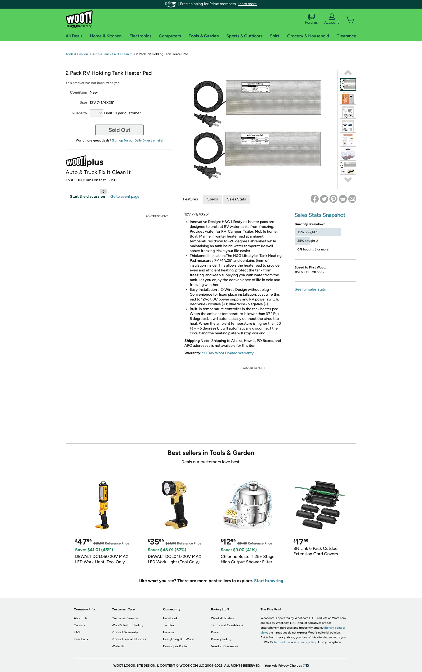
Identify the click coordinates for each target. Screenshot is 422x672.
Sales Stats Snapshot (320, 215)
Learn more (247, 4)
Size (83, 102)
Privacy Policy (221, 639)
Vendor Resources (224, 646)
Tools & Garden (77, 54)
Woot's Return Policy (127, 625)
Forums (311, 19)
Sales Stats (236, 199)
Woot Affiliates (222, 618)
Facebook (170, 618)
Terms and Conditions (227, 625)
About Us (80, 618)
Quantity (79, 113)
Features (190, 199)
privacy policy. (307, 642)
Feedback (81, 639)
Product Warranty (125, 632)
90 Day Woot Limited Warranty (228, 353)
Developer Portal (175, 646)
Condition (78, 92)
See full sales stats (310, 289)
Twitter (168, 625)
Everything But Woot (178, 639)
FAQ (77, 632)
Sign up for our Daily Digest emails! (137, 140)
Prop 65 (216, 632)
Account (331, 19)
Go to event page (124, 196)
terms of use (282, 642)
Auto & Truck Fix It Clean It (112, 54)
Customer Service (125, 618)
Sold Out (120, 130)
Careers (79, 625)
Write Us (118, 646)
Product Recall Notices (129, 639)
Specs (212, 199)
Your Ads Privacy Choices (283, 665)
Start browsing (268, 580)
